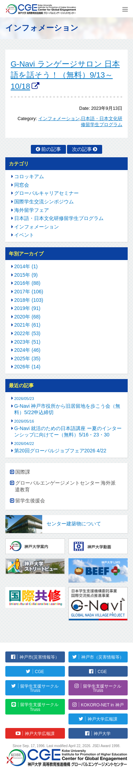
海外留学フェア (31, 210)
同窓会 (21, 185)
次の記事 (82, 149)
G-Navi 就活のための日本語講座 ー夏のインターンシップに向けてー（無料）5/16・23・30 (68, 431)
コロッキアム (29, 176)
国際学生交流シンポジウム (44, 201)
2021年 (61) (27, 325)
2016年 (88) (27, 283)
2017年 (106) (28, 291)
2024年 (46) (27, 350)
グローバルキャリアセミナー (46, 193)
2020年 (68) (27, 317)
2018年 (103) (28, 300)
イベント (24, 235)
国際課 (22, 472)
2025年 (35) (27, 358)
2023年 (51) (27, 342)
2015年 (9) (26, 275)
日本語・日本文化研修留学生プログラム (59, 218)
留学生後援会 (30, 500)
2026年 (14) (27, 366)
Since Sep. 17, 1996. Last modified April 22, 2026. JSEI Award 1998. (67, 746)
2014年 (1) (26, 266)
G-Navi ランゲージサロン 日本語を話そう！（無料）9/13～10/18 (65, 75)
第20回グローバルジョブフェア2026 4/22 (60, 450)
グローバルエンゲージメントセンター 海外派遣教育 (65, 486)
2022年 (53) (27, 333)
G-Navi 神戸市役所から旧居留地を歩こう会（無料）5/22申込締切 (67, 409)
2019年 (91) (27, 308)
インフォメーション (59, 118)
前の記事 (51, 149)
